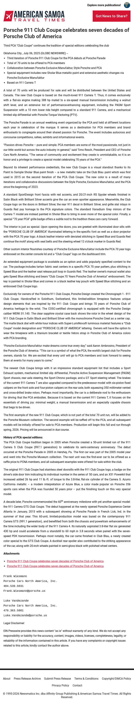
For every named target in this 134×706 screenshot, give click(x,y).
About (6, 678)
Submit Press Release (57, 678)
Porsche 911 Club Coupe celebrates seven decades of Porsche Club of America (55, 561)
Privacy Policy (60, 685)
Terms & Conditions (86, 678)
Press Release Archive (27, 678)
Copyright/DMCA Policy (116, 678)
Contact (77, 685)
